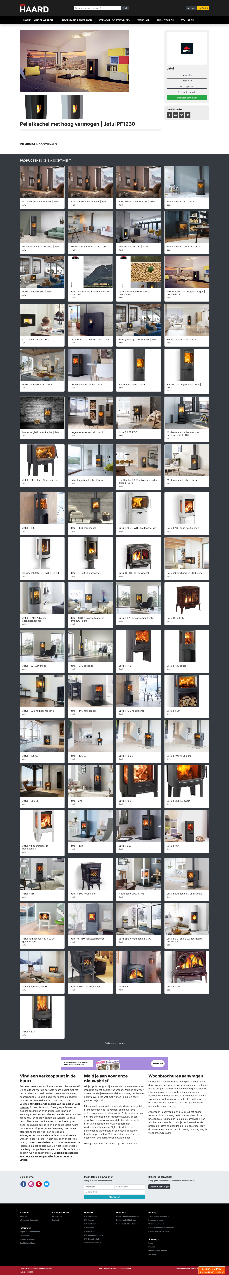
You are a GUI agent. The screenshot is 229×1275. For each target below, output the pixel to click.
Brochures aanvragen (187, 97)
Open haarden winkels (157, 1251)
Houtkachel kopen (156, 1224)
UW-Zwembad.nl (91, 1239)
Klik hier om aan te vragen (212, 1270)
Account (191, 8)
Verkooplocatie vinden (114, 20)
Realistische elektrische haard (161, 1227)
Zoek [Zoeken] (125, 8)
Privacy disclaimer (28, 1239)
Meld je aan (114, 1197)
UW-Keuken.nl (90, 1224)
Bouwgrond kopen (156, 1220)
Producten (187, 80)
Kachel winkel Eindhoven (126, 1220)
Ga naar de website (187, 92)
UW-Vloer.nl (89, 1231)
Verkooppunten (186, 86)
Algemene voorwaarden (30, 1232)
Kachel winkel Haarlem (125, 1224)
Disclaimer (24, 1235)
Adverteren (57, 1216)
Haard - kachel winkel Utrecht (129, 1216)
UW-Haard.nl (89, 1220)
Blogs (150, 1243)
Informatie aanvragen (77, 20)
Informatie (187, 75)
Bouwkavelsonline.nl (92, 1243)
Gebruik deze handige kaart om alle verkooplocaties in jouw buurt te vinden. (49, 1156)
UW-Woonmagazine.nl (93, 1235)
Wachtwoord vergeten (29, 1220)
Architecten (165, 20)
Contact (55, 1220)
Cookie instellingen (28, 1243)
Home (27, 20)
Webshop (143, 20)
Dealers (151, 1247)
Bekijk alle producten (115, 1043)
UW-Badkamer (90, 1216)
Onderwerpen (43, 20)
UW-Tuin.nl (89, 1227)
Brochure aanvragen (159, 1186)
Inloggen (23, 1216)
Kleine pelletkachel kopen (159, 1231)
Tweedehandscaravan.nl (158, 1216)
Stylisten (187, 20)
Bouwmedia (47, 1268)
